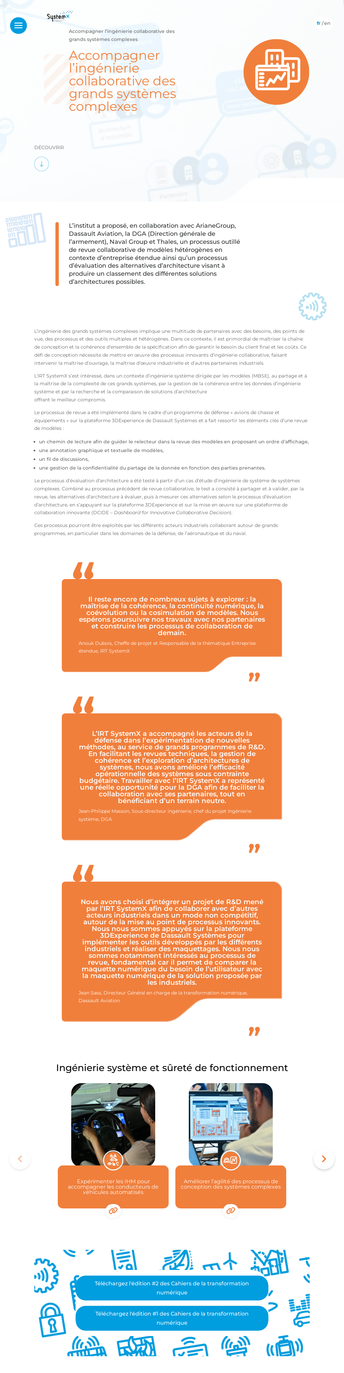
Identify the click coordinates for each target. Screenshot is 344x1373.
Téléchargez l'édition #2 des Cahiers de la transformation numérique (172, 1288)
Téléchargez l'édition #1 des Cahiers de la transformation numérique (172, 1318)
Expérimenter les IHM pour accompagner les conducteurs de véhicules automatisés (113, 1186)
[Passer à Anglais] (327, 23)
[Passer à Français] (318, 23)
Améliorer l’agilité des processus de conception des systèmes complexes (231, 1184)
